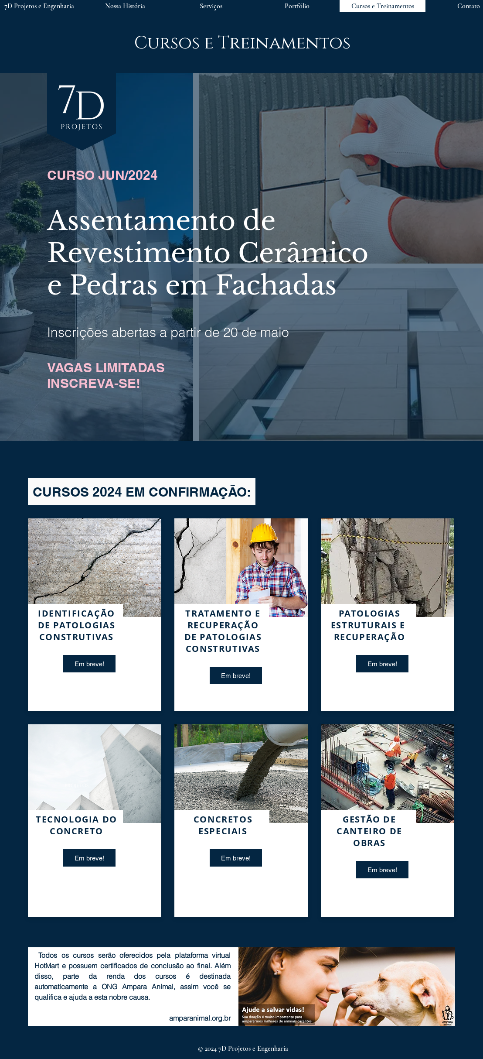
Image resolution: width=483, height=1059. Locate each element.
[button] (211, 6)
